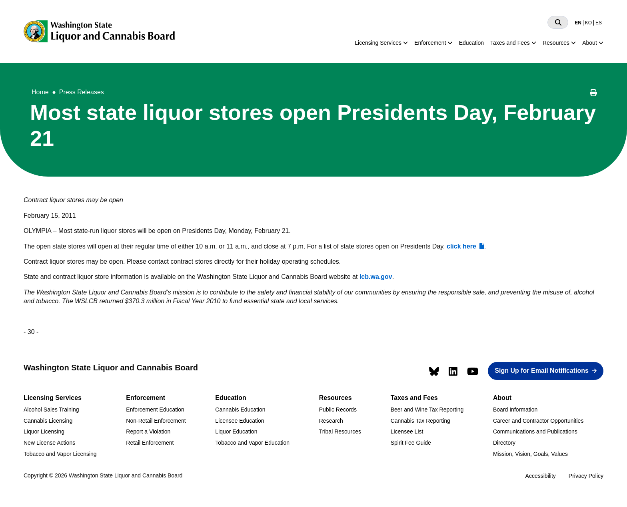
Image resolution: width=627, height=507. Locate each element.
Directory (504, 442)
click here (461, 246)
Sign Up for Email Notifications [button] (542, 370)
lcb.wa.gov (375, 276)
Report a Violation (148, 431)
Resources (556, 43)
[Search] (557, 22)
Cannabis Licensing (48, 421)
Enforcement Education (155, 409)
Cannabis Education (240, 409)
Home (40, 92)
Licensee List (407, 431)
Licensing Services (378, 43)
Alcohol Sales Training (51, 409)
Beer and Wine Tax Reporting (427, 409)
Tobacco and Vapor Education (252, 442)
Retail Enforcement (150, 442)
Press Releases (81, 92)
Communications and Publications (535, 431)
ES (598, 23)
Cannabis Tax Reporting (420, 421)
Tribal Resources (340, 431)
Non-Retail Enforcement (156, 421)
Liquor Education (236, 431)
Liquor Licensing (44, 431)
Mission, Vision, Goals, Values (530, 454)
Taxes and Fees (510, 43)
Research (331, 421)
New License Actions (49, 442)
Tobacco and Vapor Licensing (60, 454)
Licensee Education (239, 421)
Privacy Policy (586, 476)
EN (578, 23)
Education (471, 43)
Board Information (515, 409)
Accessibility (540, 476)
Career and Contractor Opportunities (538, 421)
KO (588, 23)
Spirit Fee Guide (411, 442)
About (589, 43)
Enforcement (430, 43)
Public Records (338, 409)
